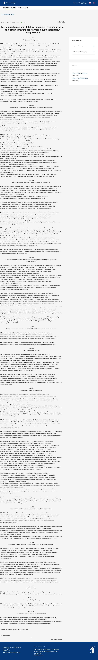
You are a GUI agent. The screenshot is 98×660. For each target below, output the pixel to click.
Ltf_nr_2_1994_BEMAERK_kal (80, 78)
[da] (94, 3)
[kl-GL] (90, 3)
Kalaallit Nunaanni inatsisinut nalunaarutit (46, 649)
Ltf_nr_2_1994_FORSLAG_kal (79, 73)
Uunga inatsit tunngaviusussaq (83, 46)
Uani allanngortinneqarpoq (83, 52)
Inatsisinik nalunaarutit (9, 7)
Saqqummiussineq (23, 7)
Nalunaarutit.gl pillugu (79, 3)
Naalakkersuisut (38, 655)
